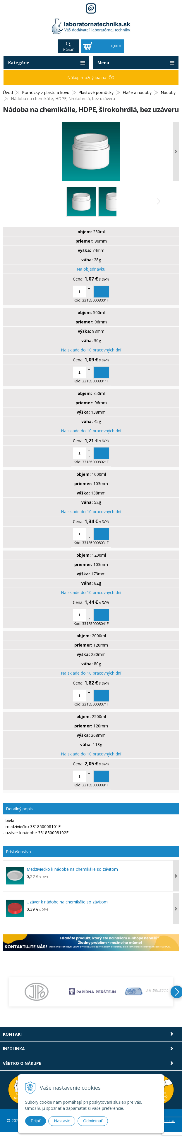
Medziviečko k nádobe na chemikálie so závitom (72, 869)
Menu (103, 62)
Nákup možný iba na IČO (90, 77)
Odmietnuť (92, 1121)
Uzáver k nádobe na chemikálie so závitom (67, 902)
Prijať (35, 1121)
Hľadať (68, 49)
